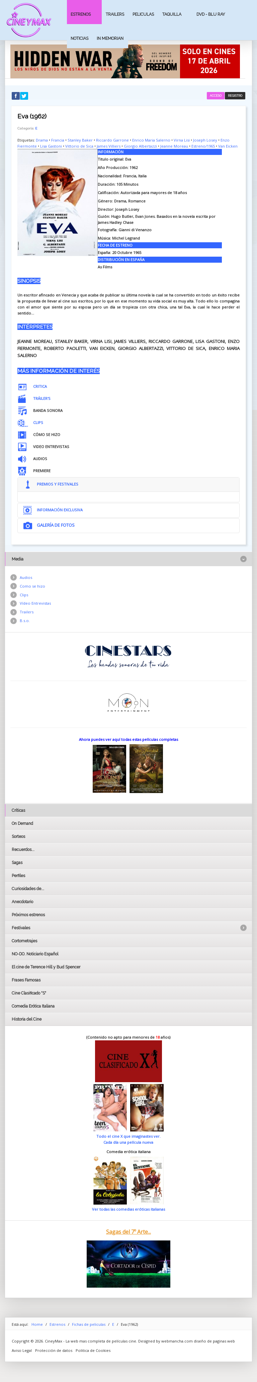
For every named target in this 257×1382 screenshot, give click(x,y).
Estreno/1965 (203, 146)
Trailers (115, 14)
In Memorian (110, 38)
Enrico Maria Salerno (151, 140)
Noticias (79, 38)
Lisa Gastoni (51, 146)
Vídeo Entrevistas (35, 603)
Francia (57, 140)
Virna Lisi (182, 140)
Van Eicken (228, 146)
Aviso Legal (22, 1350)
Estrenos (81, 14)
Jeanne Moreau (174, 146)
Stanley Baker (80, 140)
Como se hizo (32, 586)
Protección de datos (53, 1350)
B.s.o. (25, 620)
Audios (26, 577)
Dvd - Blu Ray (210, 14)
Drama (42, 140)
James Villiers (108, 146)
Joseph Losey (205, 140)
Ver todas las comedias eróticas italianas (128, 1209)
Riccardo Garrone (112, 140)
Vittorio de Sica (79, 146)
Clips (24, 594)
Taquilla (171, 14)
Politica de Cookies (93, 1350)
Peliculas (143, 14)
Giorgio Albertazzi (140, 146)
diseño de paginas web (214, 1341)
